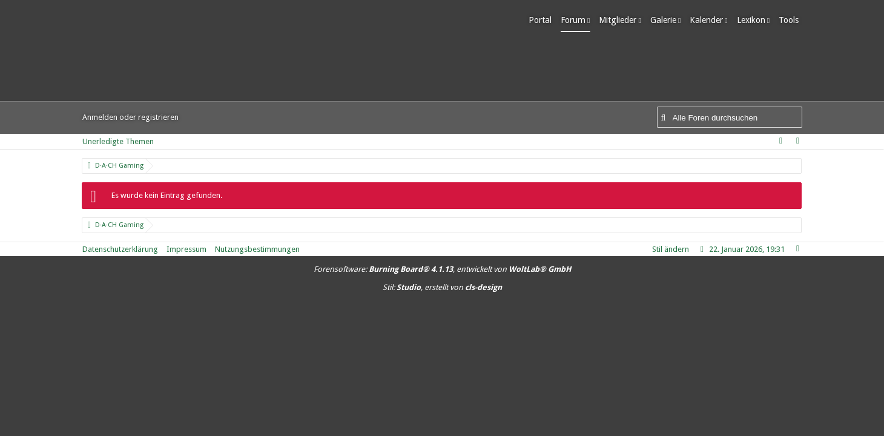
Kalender (710, 20)
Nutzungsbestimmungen (257, 249)
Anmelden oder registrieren (130, 117)
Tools (792, 20)
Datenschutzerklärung (120, 249)
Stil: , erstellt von (442, 287)
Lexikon (754, 20)
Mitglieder (621, 20)
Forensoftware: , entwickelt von (442, 269)
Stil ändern (670, 249)
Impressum (186, 249)
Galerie (666, 20)
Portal (543, 20)
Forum (576, 20)
